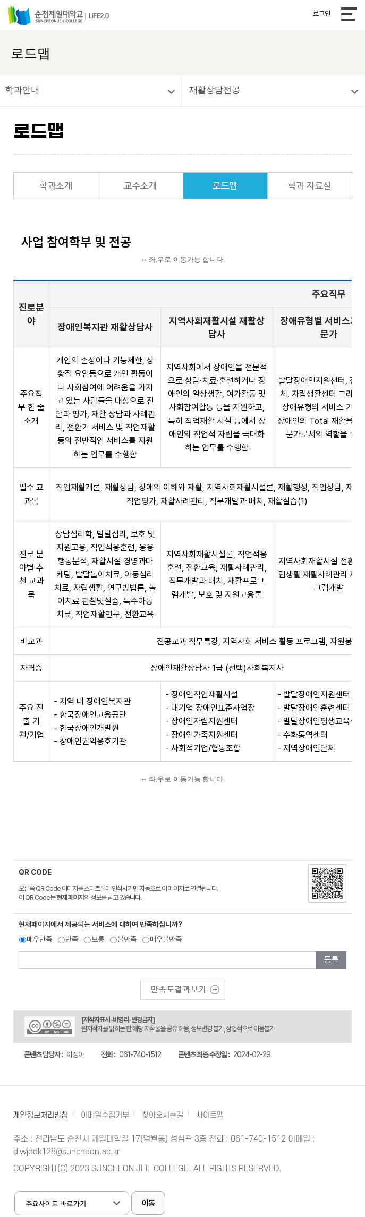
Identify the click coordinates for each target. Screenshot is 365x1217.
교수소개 (140, 186)
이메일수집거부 (105, 1115)
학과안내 (22, 90)
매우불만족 (166, 939)
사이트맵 (210, 1115)
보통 (97, 939)
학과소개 (55, 186)
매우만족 (39, 939)
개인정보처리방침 (40, 1115)
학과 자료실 (310, 186)
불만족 (127, 939)
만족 (71, 939)
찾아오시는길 (162, 1115)
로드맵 (225, 186)
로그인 (321, 13)
